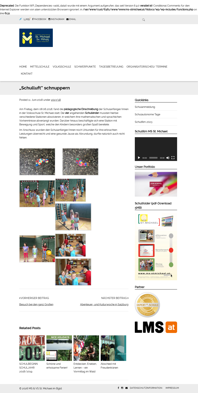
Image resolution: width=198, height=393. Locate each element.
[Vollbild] (173, 157)
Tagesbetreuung (111, 66)
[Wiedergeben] (139, 157)
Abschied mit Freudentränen (113, 364)
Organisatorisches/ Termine (147, 66)
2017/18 (56, 99)
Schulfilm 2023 (143, 121)
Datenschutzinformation (146, 388)
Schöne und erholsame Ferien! (59, 364)
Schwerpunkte (85, 66)
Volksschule (62, 66)
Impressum (172, 388)
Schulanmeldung (145, 106)
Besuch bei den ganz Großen (36, 304)
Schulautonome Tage (147, 114)
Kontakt (27, 73)
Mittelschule (39, 66)
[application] (156, 149)
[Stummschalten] (167, 157)
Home (23, 66)
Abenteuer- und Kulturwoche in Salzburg (104, 304)
